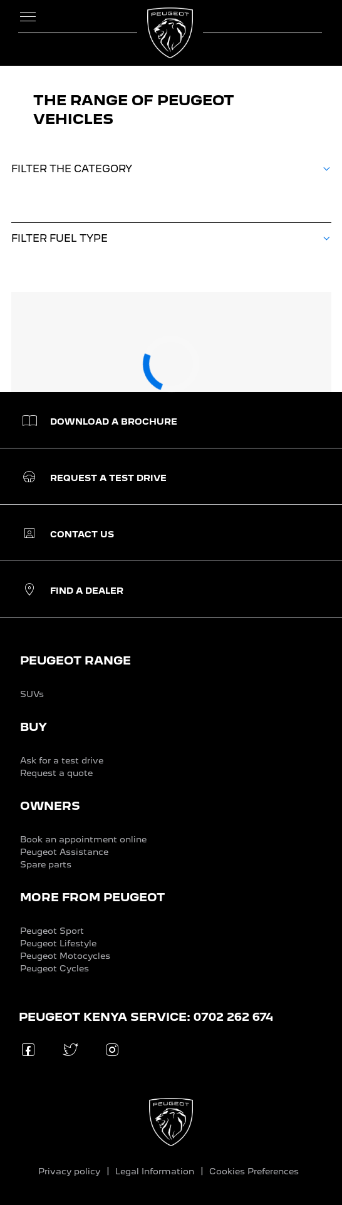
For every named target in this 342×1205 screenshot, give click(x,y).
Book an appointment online (83, 839)
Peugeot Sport (52, 931)
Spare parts (45, 864)
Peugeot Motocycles (65, 956)
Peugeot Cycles (54, 968)
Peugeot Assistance (64, 852)
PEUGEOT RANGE (75, 660)
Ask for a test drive (61, 760)
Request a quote (56, 773)
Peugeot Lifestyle (58, 943)
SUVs (32, 694)
